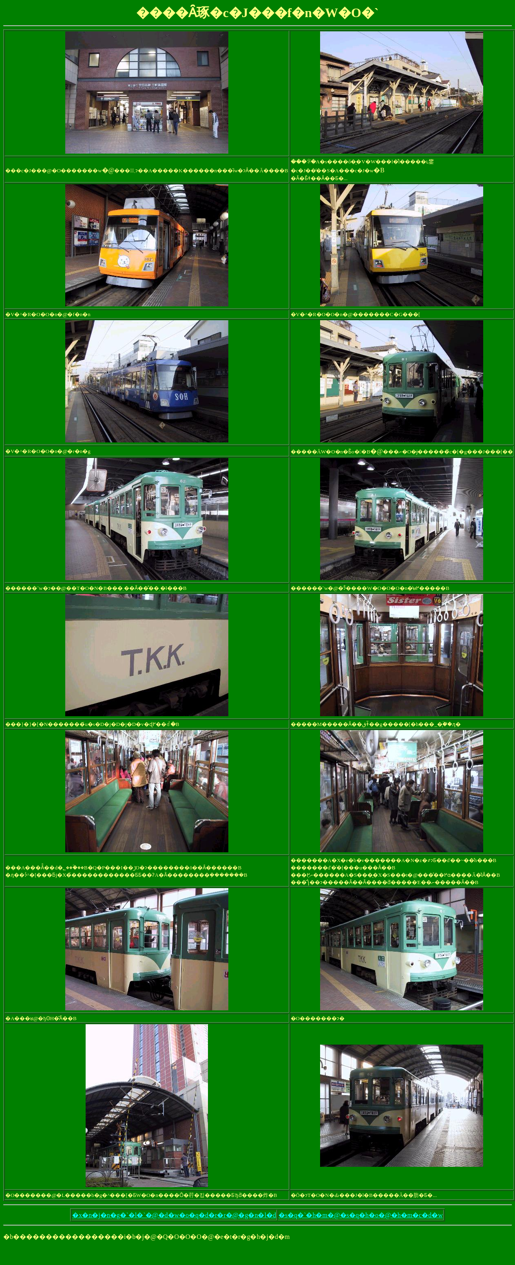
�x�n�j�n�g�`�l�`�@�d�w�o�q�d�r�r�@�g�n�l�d (174, 1215)
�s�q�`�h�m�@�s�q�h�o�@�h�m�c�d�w (360, 1215)
